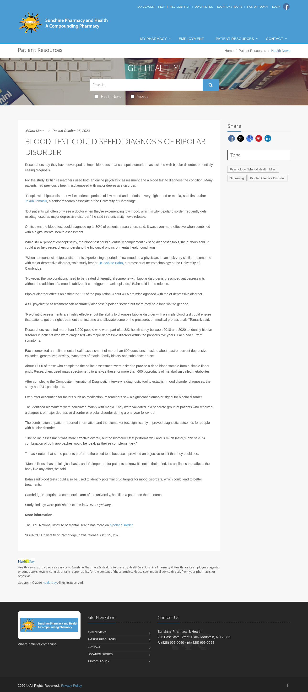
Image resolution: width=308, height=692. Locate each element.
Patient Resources (235, 39)
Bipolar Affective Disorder (267, 178)
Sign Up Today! (257, 6)
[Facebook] (286, 6)
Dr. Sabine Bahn (110, 263)
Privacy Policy (98, 661)
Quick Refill (204, 6)
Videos (139, 96)
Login (276, 6)
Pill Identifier (180, 6)
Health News (108, 96)
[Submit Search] (211, 85)
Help (161, 6)
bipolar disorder (121, 525)
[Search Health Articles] (146, 85)
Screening (237, 178)
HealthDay (50, 583)
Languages (145, 6)
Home (229, 51)
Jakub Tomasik (36, 201)
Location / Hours (229, 6)
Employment (191, 39)
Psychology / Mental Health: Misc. (253, 169)
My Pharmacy (153, 39)
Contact (274, 39)
